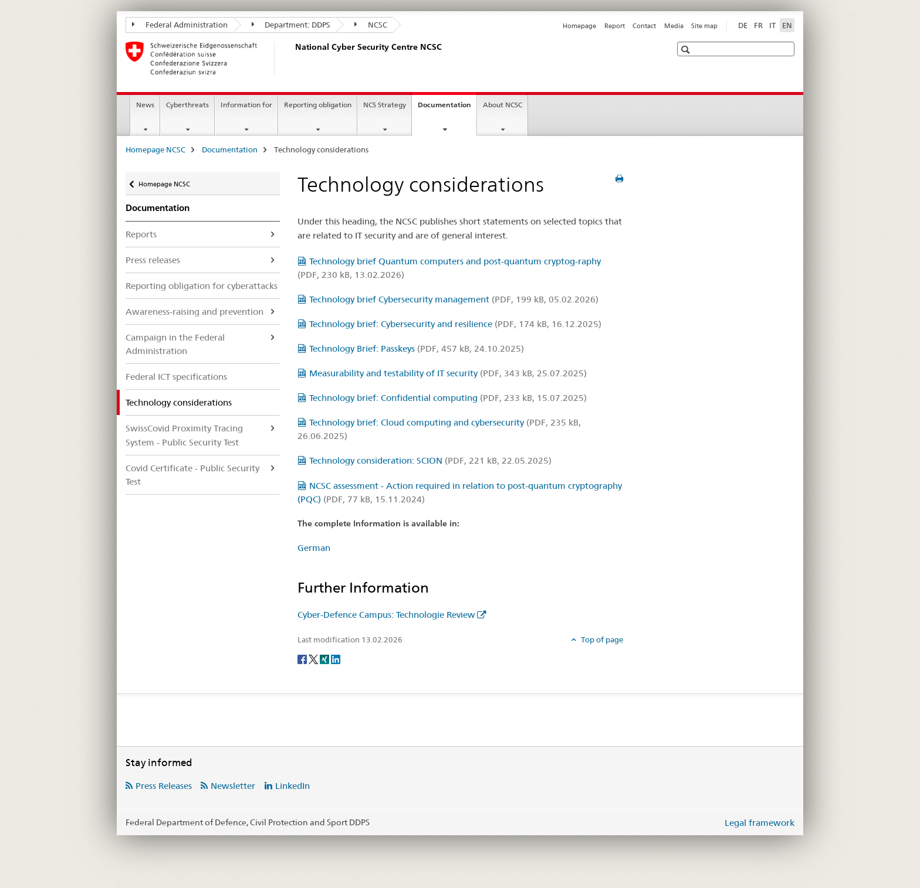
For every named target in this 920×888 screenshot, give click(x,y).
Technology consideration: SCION (430, 460)
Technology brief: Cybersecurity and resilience (455, 323)
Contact (644, 26)
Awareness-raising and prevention (194, 311)
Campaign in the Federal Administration (175, 344)
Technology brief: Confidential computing (448, 397)
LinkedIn (292, 785)
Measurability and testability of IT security (448, 373)
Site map (704, 26)
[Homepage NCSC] (293, 58)
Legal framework (759, 822)
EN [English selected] (787, 25)
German (313, 547)
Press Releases (164, 785)
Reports (141, 234)
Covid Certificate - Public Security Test (192, 474)
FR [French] (758, 25)
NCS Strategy (384, 104)
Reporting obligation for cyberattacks (202, 285)
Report (614, 26)
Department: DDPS (291, 25)
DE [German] (743, 25)
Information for (246, 104)
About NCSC (502, 104)
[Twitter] (314, 659)
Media (674, 26)
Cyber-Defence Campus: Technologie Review (386, 614)
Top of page (601, 639)
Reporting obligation (317, 104)
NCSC (370, 25)
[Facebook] (303, 659)
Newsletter (233, 785)
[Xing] (325, 659)
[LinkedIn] (335, 659)
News (145, 104)
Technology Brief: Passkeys (416, 348)
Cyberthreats (187, 104)
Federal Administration (180, 25)
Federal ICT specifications (176, 376)
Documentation (447, 108)
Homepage (579, 26)
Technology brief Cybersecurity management (453, 299)
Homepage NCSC (155, 149)
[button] (687, 49)
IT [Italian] (772, 25)
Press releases (153, 260)
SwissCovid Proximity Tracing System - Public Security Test (184, 435)
